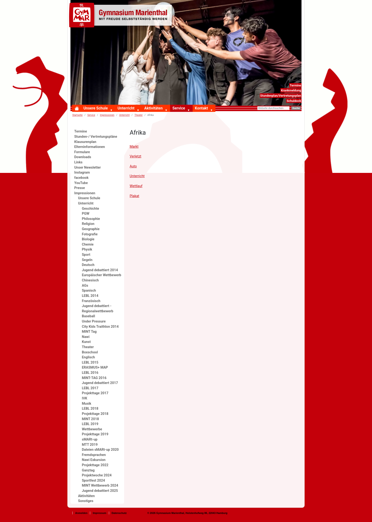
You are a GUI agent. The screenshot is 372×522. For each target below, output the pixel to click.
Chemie (87, 244)
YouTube (81, 183)
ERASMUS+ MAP (95, 367)
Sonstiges (85, 501)
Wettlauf (136, 186)
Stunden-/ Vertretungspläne (95, 137)
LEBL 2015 (90, 363)
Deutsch (88, 265)
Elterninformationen (89, 147)
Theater (88, 347)
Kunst (86, 342)
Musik (86, 404)
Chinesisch (90, 280)
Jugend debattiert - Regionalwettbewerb (97, 308)
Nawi (85, 337)
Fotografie (90, 234)
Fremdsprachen (94, 455)
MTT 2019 (90, 445)
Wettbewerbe (92, 429)
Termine (295, 85)
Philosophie (91, 219)
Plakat (134, 196)
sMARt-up (90, 439)
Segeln (87, 260)
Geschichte (90, 209)
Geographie (90, 229)
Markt (134, 147)
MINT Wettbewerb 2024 (100, 486)
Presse (79, 188)
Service (178, 108)
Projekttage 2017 (95, 393)
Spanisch (89, 291)
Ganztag (88, 470)
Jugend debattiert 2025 (100, 491)
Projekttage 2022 (95, 465)
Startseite (77, 115)
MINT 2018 (90, 419)
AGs (85, 286)
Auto (133, 166)
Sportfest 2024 (93, 481)
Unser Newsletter (87, 168)
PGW (85, 214)
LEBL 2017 (90, 388)
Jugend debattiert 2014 (100, 270)
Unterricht (125, 108)
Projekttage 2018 (95, 414)
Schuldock (294, 101)
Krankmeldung (291, 90)
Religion (88, 224)
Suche (296, 108)
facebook (81, 178)
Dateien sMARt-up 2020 (100, 450)
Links (78, 162)
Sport (86, 255)
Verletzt (135, 156)
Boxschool (90, 352)
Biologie (88, 239)
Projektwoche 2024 (97, 475)
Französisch (91, 301)
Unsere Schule (96, 108)
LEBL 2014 (90, 296)
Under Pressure (94, 321)
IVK (84, 398)
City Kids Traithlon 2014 (100, 327)
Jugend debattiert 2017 (100, 383)
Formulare (82, 152)
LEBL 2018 (90, 409)
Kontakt (201, 108)
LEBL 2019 (90, 424)
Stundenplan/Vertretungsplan (280, 95)
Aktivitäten (153, 108)
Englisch (88, 357)
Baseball (88, 316)
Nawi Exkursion (94, 460)
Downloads (82, 157)
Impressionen (107, 115)
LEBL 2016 (90, 373)
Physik (87, 249)
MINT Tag (89, 332)
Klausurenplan (85, 142)
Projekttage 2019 (95, 434)
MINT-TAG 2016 (94, 378)
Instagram (82, 173)
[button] (112, 110)
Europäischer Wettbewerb (101, 275)
